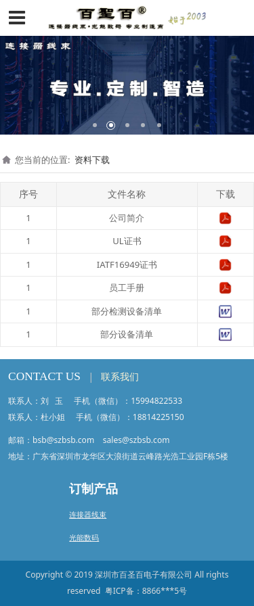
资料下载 (92, 160)
